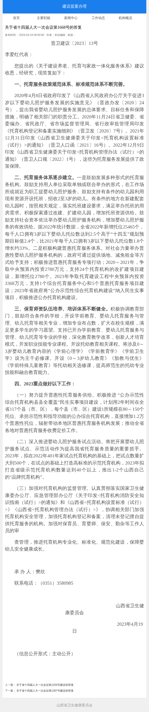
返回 (16, 6)
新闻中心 (71, 18)
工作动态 (98, 18)
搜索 (112, 6)
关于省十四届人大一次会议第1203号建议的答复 (45, 684)
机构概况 (125, 18)
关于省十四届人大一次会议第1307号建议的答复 (45, 690)
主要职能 (43, 18)
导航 (133, 6)
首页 (16, 18)
